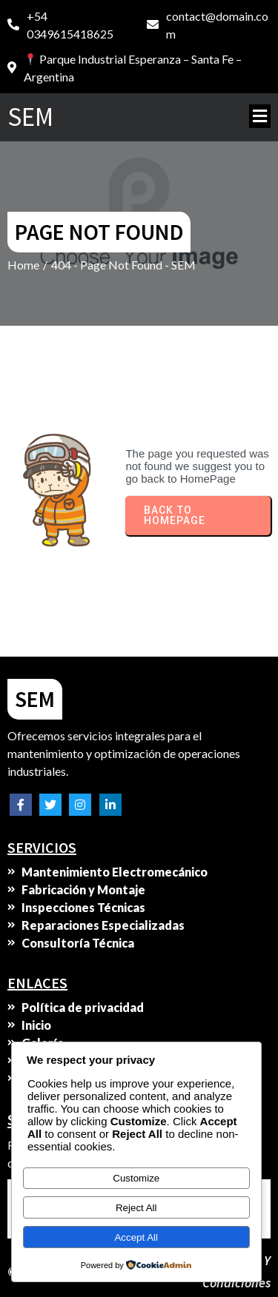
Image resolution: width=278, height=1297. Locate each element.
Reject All (136, 1207)
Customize (136, 1178)
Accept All (136, 1237)
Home (23, 265)
